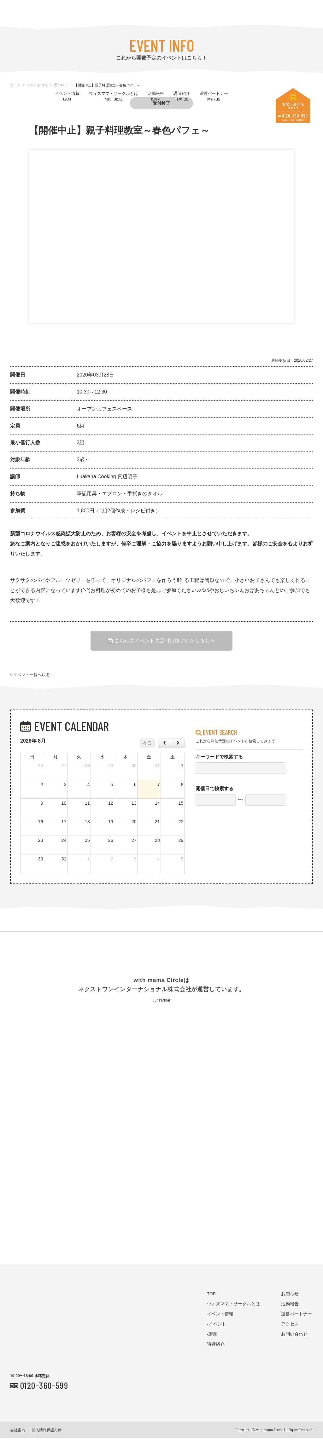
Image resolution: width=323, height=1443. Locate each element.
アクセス (290, 1329)
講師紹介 (181, 96)
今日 (147, 748)
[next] (177, 748)
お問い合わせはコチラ (293, 105)
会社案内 (17, 1435)
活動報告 (156, 96)
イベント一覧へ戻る (30, 678)
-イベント (216, 1329)
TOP (211, 1298)
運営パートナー (213, 96)
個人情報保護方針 (47, 1435)
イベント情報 (67, 96)
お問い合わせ (294, 1339)
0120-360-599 (44, 1390)
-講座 (212, 1339)
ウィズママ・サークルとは (113, 96)
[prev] (164, 748)
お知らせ (290, 1298)
